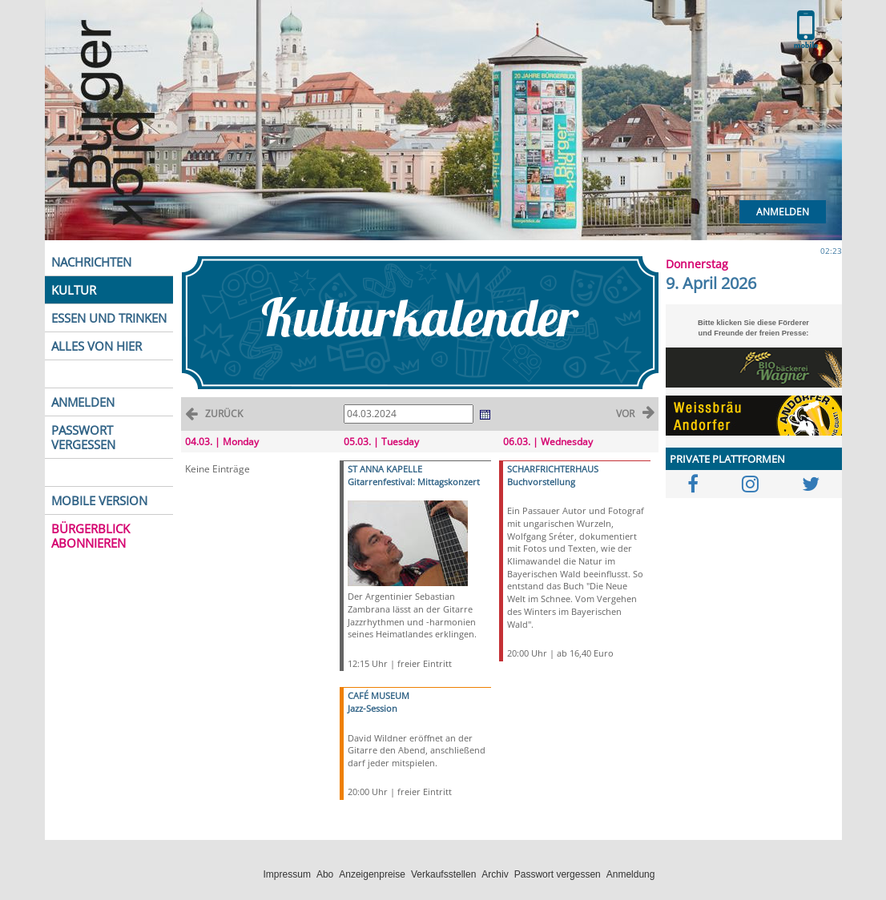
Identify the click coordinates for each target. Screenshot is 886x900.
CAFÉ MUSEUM (378, 695)
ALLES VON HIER (96, 346)
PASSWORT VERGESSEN (83, 437)
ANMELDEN (83, 402)
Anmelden (782, 212)
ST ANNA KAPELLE (385, 469)
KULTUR (73, 290)
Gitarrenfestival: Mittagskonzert (414, 482)
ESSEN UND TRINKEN (109, 318)
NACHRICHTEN (91, 262)
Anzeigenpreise (372, 874)
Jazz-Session (372, 708)
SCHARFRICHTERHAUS (552, 469)
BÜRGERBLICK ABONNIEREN (90, 535)
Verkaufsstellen (443, 874)
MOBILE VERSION (99, 500)
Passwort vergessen (557, 874)
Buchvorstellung (541, 482)
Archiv (494, 874)
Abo (324, 874)
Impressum (287, 874)
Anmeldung (630, 874)
